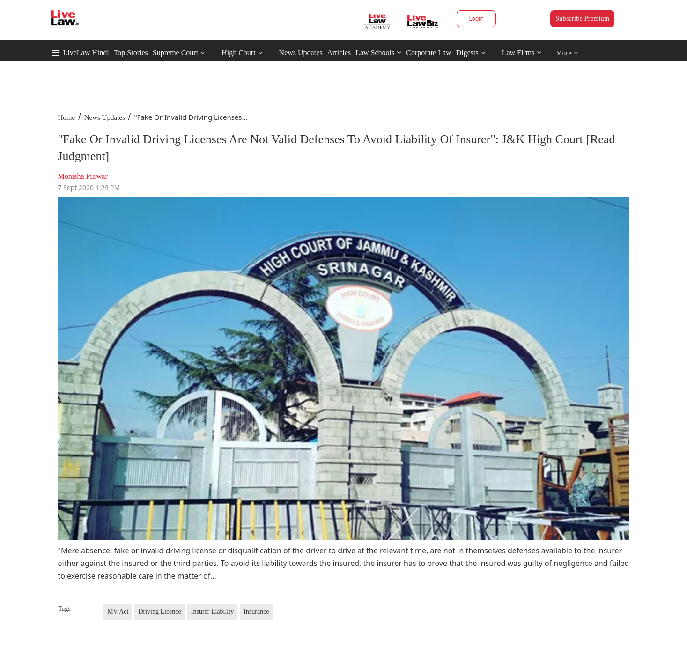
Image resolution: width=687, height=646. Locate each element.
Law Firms (522, 53)
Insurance (256, 611)
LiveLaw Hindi (86, 53)
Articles (339, 53)
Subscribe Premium (582, 18)
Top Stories (131, 53)
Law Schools (378, 53)
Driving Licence (159, 611)
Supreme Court (175, 53)
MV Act (117, 611)
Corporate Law (428, 53)
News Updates (301, 53)
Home (66, 117)
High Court (238, 53)
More (567, 53)
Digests (467, 53)
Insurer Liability (212, 611)
